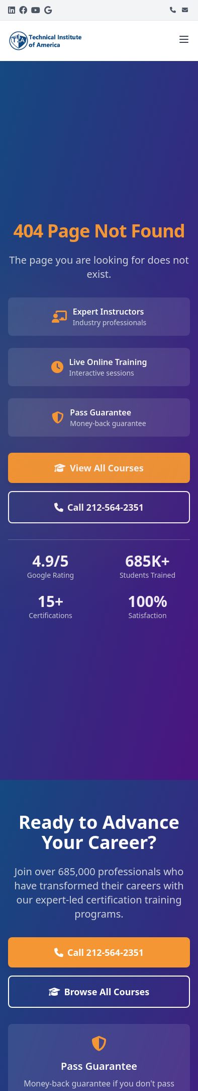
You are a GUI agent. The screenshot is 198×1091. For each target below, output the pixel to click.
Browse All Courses (99, 992)
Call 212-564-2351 (99, 507)
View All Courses (99, 468)
